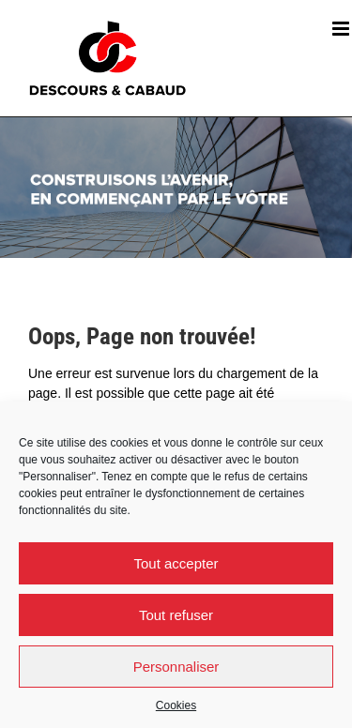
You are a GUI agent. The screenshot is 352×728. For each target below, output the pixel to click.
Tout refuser (176, 615)
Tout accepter (175, 563)
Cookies (176, 705)
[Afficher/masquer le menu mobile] (342, 28)
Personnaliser (176, 667)
